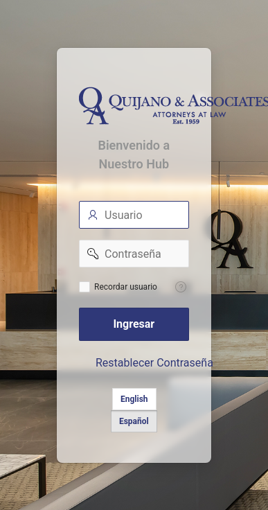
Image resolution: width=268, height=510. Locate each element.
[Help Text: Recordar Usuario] (180, 287)
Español (134, 421)
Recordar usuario (125, 287)
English (134, 399)
